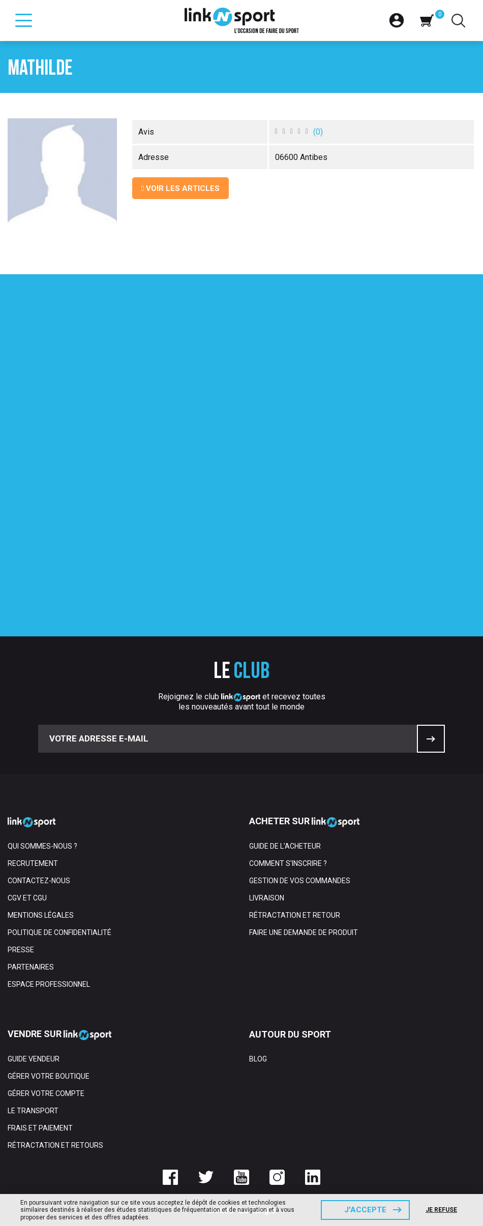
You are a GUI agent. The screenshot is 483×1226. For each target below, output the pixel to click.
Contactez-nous (39, 881)
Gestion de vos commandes (299, 881)
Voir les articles (180, 188)
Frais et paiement (40, 1128)
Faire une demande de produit (303, 932)
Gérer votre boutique (48, 1076)
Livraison (266, 898)
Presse (21, 950)
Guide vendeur (33, 1059)
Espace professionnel (49, 984)
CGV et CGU (27, 898)
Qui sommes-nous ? (42, 846)
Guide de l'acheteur (285, 846)
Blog (258, 1059)
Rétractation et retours (55, 1145)
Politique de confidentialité (59, 932)
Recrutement (33, 863)
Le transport (33, 1111)
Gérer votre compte (46, 1093)
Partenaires (31, 967)
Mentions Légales (41, 915)
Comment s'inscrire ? (288, 863)
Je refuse (441, 1209)
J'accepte (365, 1209)
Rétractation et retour (294, 915)
